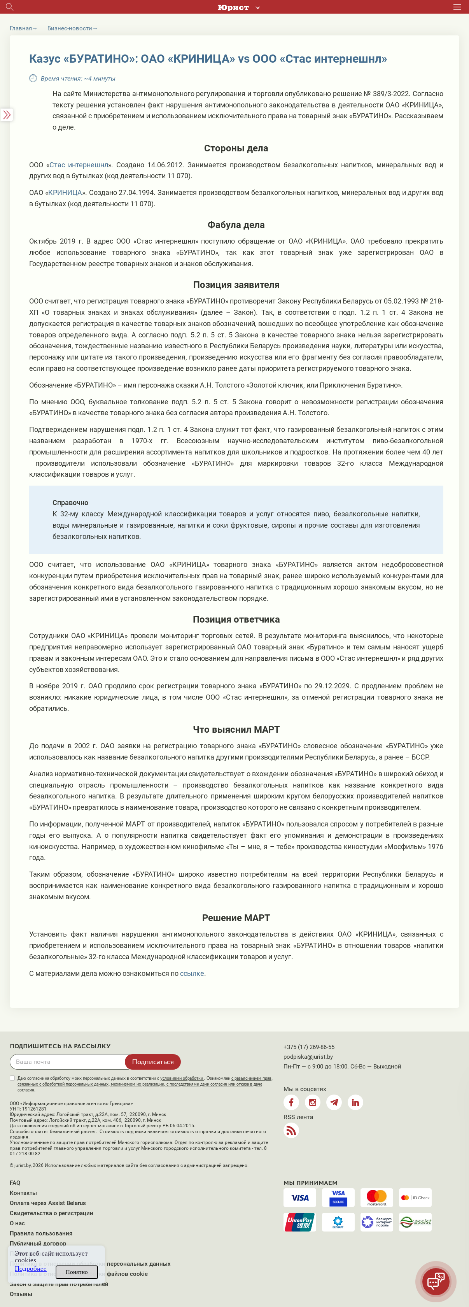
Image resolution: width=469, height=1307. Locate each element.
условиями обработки (182, 1078)
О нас (17, 1223)
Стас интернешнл (78, 165)
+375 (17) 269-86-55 (309, 1047)
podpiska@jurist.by (308, 1056)
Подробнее (31, 1268)
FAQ (15, 1182)
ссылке (192, 973)
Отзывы (21, 1294)
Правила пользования (41, 1233)
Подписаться (153, 1061)
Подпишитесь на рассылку (60, 1046)
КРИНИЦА (65, 192)
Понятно (77, 1272)
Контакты (23, 1192)
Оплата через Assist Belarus (48, 1203)
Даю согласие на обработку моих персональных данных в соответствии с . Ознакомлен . (145, 1084)
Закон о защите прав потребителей (59, 1284)
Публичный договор (38, 1243)
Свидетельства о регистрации (51, 1213)
